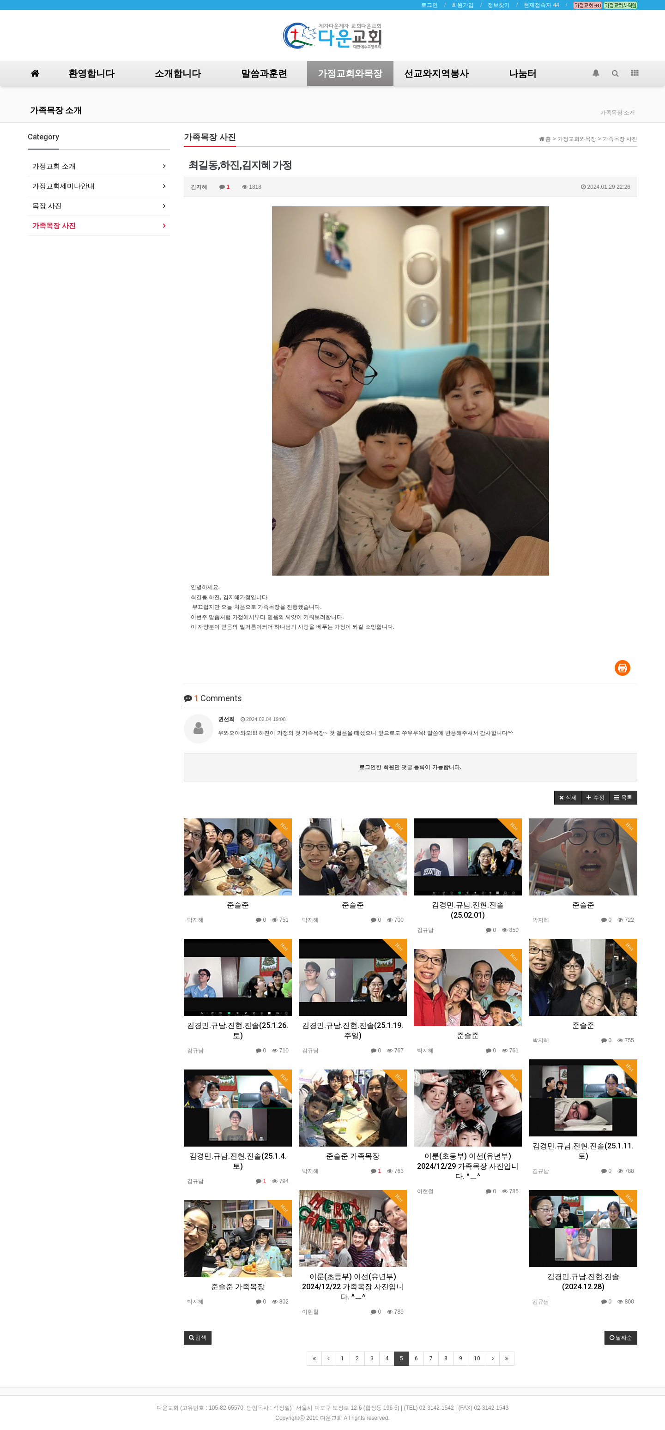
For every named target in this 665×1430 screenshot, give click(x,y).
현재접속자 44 (541, 5)
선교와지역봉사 (436, 73)
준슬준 (238, 905)
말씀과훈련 (264, 73)
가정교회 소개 (54, 166)
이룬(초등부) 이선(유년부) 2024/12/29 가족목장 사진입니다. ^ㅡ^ (468, 1166)
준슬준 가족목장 (353, 1156)
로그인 (429, 5)
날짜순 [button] (621, 1337)
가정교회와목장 (350, 73)
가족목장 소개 (56, 110)
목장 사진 (47, 206)
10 (477, 1358)
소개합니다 (178, 73)
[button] (568, 798)
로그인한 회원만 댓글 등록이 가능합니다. (410, 767)
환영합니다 (91, 73)
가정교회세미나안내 (63, 186)
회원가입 (463, 5)
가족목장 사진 (54, 225)
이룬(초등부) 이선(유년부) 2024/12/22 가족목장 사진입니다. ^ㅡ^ (353, 1286)
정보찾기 (499, 5)
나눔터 (523, 73)
